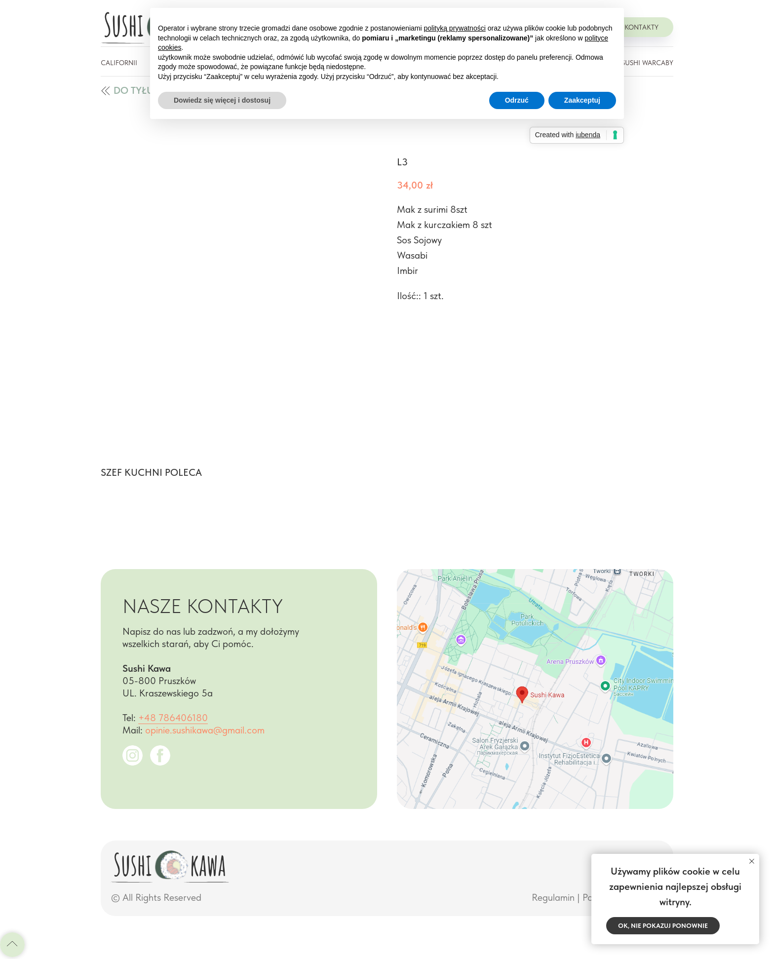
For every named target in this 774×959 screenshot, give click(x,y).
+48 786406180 (173, 718)
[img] (106, 91)
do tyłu (134, 90)
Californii (119, 63)
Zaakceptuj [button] (582, 100)
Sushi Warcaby (647, 63)
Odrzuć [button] (517, 100)
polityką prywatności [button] (455, 28)
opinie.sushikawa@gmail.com (205, 730)
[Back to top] (12, 944)
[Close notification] (752, 861)
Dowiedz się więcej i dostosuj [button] (222, 100)
